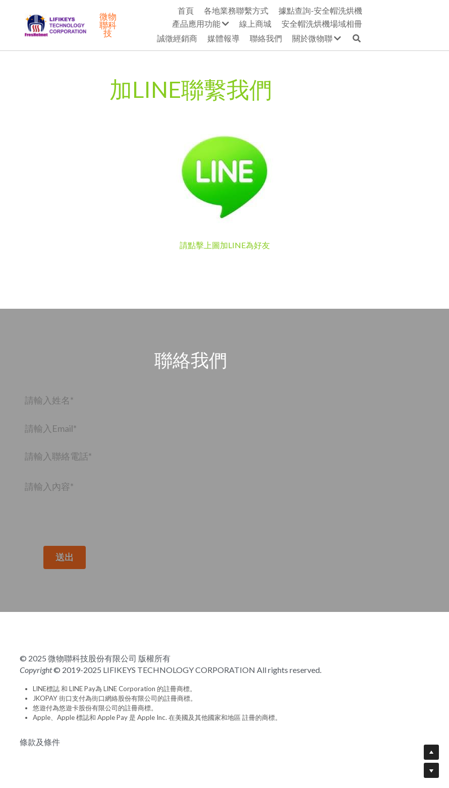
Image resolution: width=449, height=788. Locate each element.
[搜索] (423, 38)
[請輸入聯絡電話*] (82, 456)
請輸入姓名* (49, 400)
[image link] (224, 174)
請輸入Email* (51, 427)
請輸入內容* (49, 486)
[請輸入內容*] (82, 507)
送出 (82, 556)
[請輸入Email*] (82, 428)
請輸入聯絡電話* (58, 456)
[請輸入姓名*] (82, 400)
